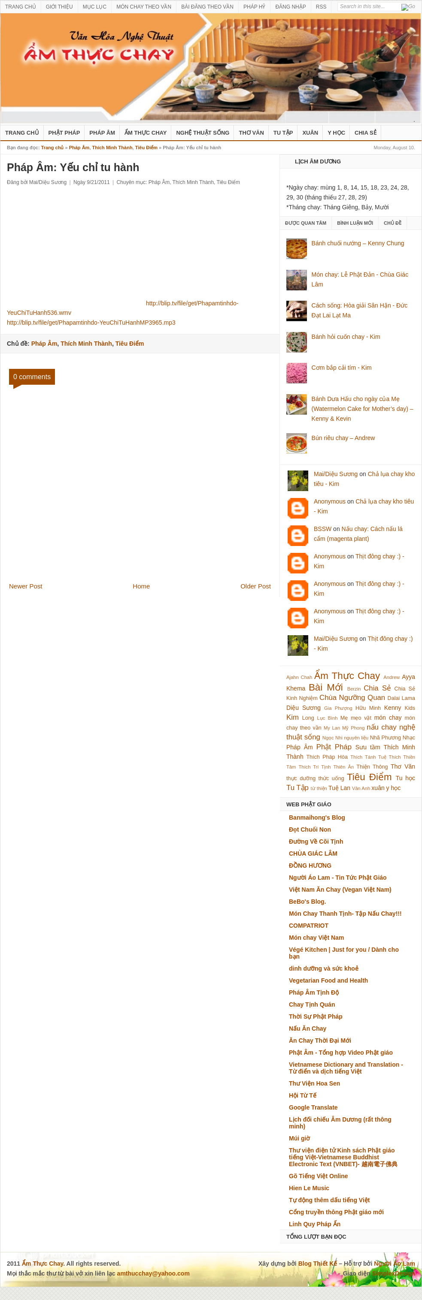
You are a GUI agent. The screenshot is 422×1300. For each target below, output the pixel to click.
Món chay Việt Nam (316, 937)
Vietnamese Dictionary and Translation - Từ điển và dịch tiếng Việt (346, 1068)
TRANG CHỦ (20, 7)
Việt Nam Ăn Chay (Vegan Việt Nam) (340, 889)
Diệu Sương (303, 707)
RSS (321, 7)
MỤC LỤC (94, 7)
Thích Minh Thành (112, 147)
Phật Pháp (64, 133)
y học (393, 787)
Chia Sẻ (365, 133)
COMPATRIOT (308, 925)
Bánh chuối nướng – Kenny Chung (358, 243)
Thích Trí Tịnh (314, 766)
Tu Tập (283, 133)
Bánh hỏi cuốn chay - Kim (346, 336)
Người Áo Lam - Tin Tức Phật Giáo (338, 877)
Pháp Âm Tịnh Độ (314, 992)
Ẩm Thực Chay (145, 133)
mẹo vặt (361, 718)
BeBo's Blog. (307, 901)
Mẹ (344, 718)
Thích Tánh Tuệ (368, 757)
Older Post (255, 586)
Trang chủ (52, 147)
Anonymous (330, 501)
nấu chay (381, 727)
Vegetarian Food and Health (328, 980)
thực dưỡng (301, 778)
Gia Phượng (338, 708)
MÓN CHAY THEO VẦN (143, 7)
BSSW (322, 528)
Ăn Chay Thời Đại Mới (320, 1040)
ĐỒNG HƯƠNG (310, 865)
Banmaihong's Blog (317, 817)
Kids (410, 708)
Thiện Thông (372, 767)
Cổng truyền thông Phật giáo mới (336, 1212)
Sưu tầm (367, 747)
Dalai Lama (401, 698)
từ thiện (319, 788)
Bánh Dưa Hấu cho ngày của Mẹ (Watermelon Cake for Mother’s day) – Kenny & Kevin (362, 408)
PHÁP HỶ (254, 7)
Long (308, 718)
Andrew (391, 677)
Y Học (336, 133)
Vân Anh (361, 788)
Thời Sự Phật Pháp (316, 1016)
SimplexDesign (393, 1273)
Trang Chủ (22, 133)
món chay (388, 717)
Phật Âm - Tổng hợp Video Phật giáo (341, 1052)
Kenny (392, 707)
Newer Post (26, 586)
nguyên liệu (356, 737)
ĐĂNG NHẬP (290, 7)
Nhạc (409, 738)
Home (141, 586)
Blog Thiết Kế (317, 1263)
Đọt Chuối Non (310, 829)
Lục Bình (327, 718)
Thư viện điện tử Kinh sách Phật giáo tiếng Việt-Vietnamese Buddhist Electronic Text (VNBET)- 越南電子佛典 (343, 1157)
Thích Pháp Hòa (327, 757)
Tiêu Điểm (146, 147)
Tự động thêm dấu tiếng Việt (329, 1200)
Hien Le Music (309, 1188)
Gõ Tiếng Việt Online (318, 1176)
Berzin (354, 688)
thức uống (331, 778)
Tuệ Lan (339, 787)
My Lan (332, 727)
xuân (377, 787)
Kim (292, 717)
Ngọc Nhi (332, 737)
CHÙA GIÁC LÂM (313, 853)
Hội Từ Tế (302, 1095)
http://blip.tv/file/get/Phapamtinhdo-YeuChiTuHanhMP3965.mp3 (91, 322)
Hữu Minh (368, 708)
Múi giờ (299, 1138)
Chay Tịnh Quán (312, 1004)
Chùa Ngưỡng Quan (352, 698)
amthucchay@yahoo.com (153, 1273)
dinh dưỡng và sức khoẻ (323, 968)
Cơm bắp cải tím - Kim (342, 367)
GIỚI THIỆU (59, 7)
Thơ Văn (251, 133)
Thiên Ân (344, 766)
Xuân (310, 133)
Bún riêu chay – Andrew (343, 437)
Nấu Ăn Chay (307, 1028)
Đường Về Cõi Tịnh (316, 841)
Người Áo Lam (394, 1263)
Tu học (405, 778)
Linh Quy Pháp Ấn (314, 1224)
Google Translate (313, 1107)
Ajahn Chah (299, 677)
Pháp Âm (102, 133)
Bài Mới (326, 687)
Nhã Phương (385, 738)
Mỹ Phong (353, 727)
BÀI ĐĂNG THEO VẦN (207, 7)
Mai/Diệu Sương (336, 474)
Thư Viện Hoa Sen (314, 1083)
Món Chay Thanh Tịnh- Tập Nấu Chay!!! (345, 913)
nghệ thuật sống (202, 133)
